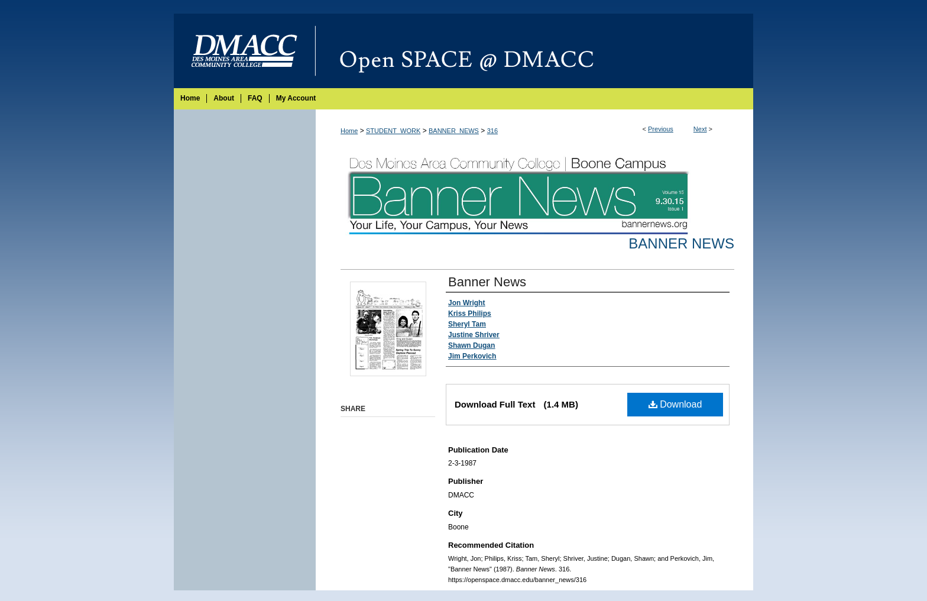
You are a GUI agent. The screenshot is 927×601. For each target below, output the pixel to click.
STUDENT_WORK (393, 130)
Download (675, 404)
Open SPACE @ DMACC (534, 51)
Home (349, 130)
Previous (660, 129)
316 (492, 130)
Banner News (681, 243)
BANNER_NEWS (454, 130)
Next (700, 129)
